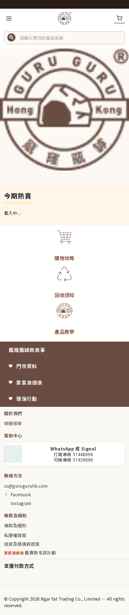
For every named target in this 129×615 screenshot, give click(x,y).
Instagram (18, 503)
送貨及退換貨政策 (22, 544)
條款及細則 (15, 525)
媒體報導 (13, 423)
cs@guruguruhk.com (26, 485)
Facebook (17, 494)
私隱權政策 (15, 535)
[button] (70, 37)
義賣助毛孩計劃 (30, 553)
